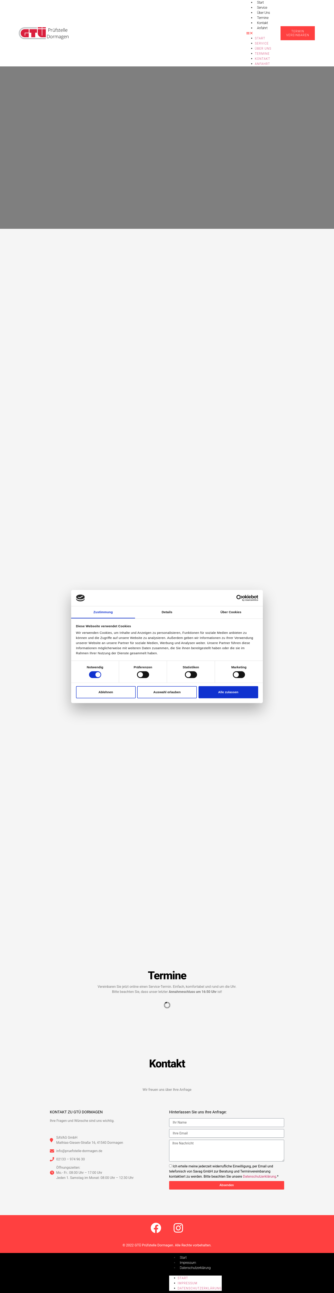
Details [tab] (167, 612)
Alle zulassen (228, 692)
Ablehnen (105, 692)
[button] (259, 33)
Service (262, 8)
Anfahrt (262, 28)
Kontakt (262, 23)
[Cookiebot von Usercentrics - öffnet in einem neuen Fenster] (239, 598)
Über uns (263, 13)
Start (260, 38)
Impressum (188, 1263)
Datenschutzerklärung (259, 1176)
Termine (262, 18)
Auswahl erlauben (167, 692)
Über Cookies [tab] (230, 612)
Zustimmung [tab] (103, 612)
